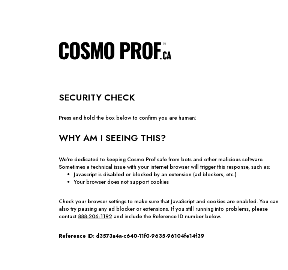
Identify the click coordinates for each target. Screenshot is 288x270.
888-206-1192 (95, 216)
